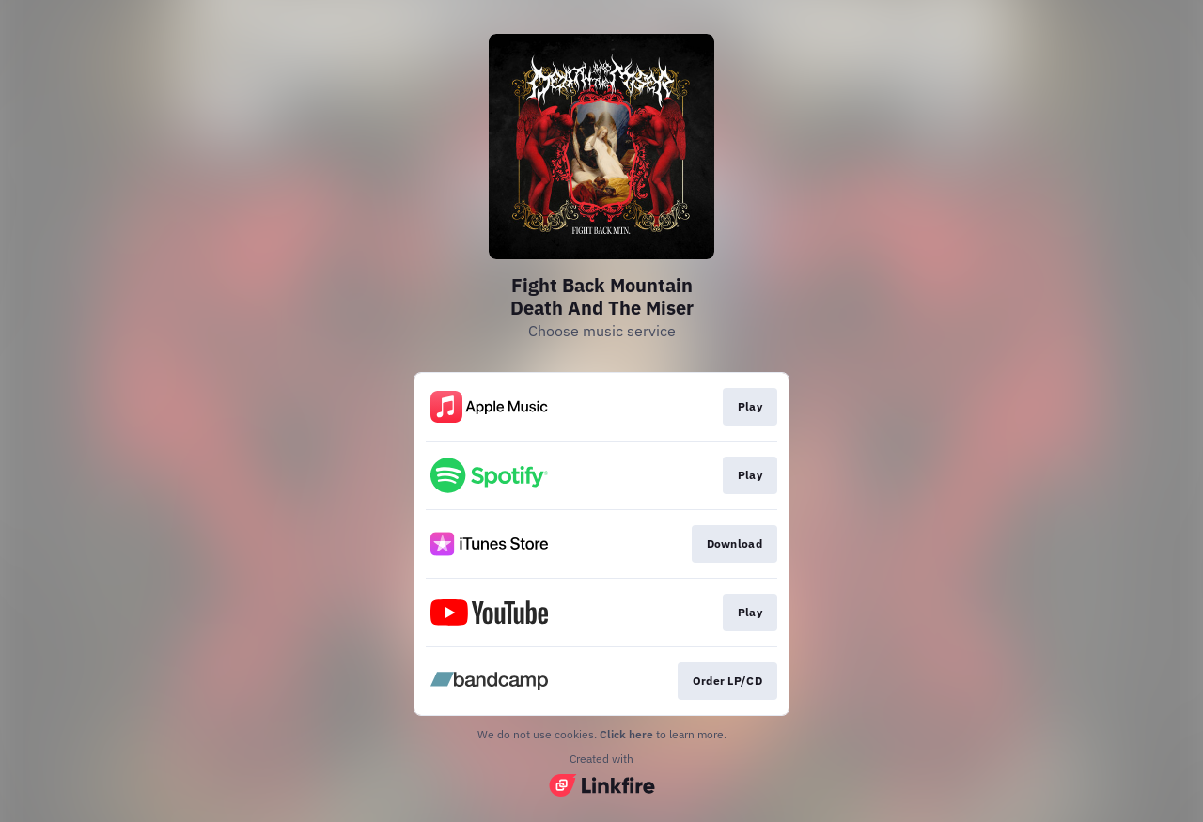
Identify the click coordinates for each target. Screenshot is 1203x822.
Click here (626, 734)
